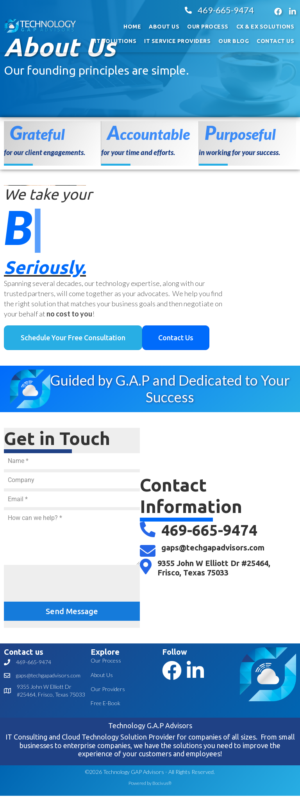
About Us (102, 675)
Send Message (72, 611)
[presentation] (63, 583)
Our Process (106, 660)
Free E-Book (105, 703)
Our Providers (108, 689)
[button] (73, 337)
